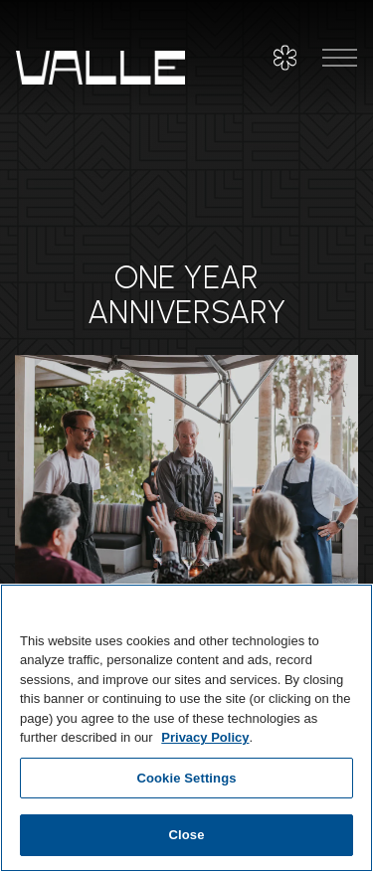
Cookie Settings (186, 778)
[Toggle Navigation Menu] (339, 58)
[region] (186, 728)
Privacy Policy (205, 737)
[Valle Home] (100, 67)
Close (186, 834)
